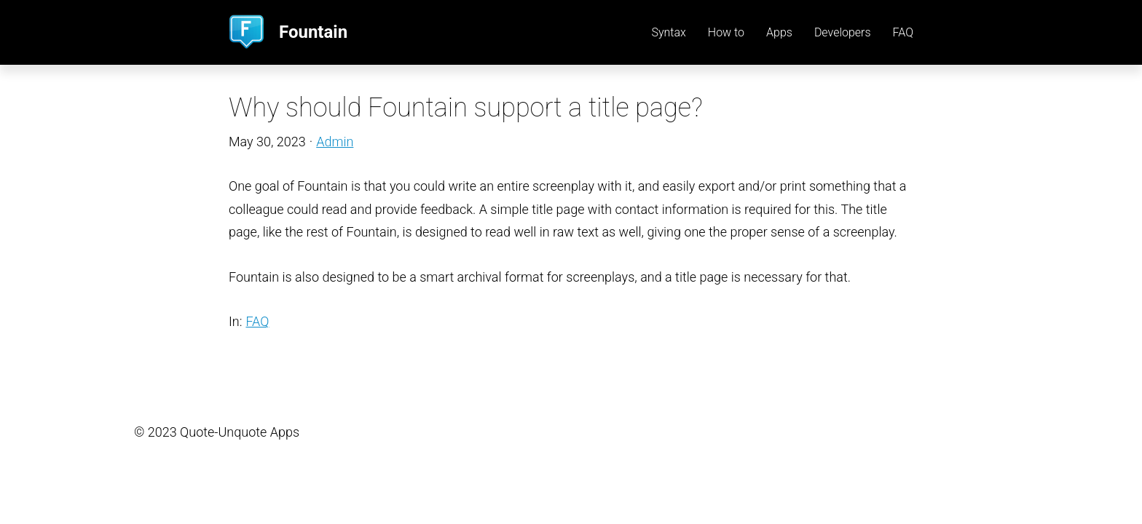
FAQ (257, 321)
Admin (334, 141)
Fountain (313, 32)
